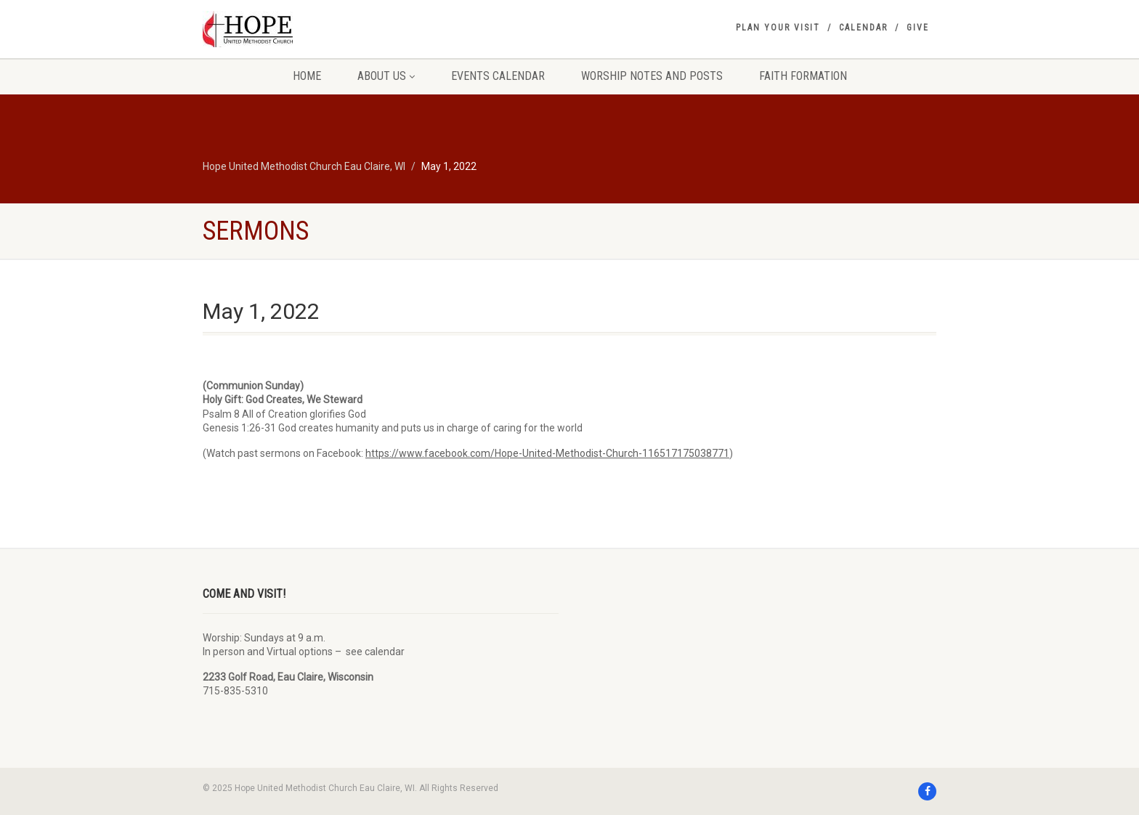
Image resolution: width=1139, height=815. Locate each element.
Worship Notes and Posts (652, 76)
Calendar (863, 28)
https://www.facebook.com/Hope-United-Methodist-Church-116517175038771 (547, 453)
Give (918, 28)
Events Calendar (498, 76)
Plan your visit (778, 28)
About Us (386, 76)
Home (307, 76)
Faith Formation (803, 76)
